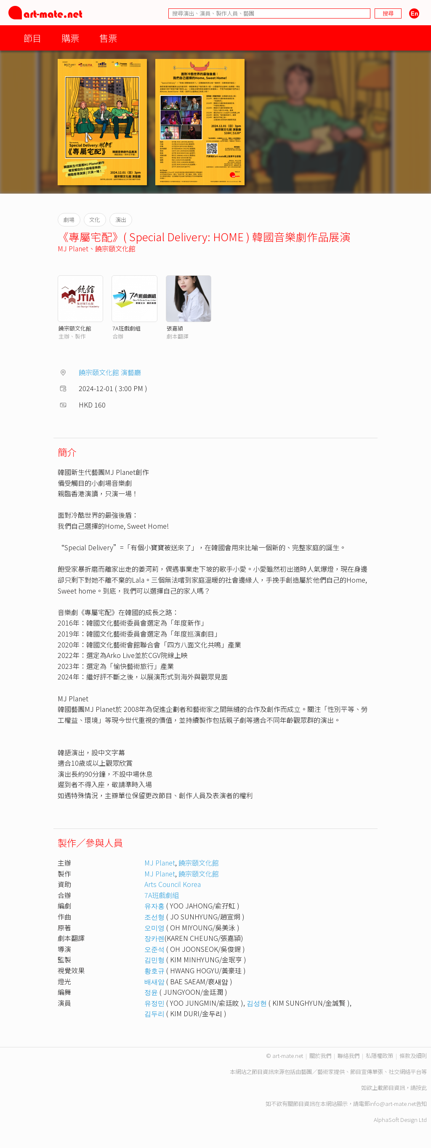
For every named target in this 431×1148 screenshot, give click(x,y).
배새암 (154, 981)
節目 (32, 37)
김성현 (257, 1003)
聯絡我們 (348, 1056)
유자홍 (154, 905)
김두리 (154, 1013)
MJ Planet (73, 248)
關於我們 (320, 1056)
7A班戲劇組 (126, 328)
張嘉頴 (175, 328)
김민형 (154, 959)
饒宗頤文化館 (115, 248)
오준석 (154, 949)
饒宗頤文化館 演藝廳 (110, 372)
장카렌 (154, 938)
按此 (421, 1088)
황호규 (154, 970)
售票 (108, 37)
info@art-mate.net (393, 1104)
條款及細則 (413, 1056)
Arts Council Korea (172, 884)
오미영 (154, 927)
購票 (70, 37)
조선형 (154, 916)
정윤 (151, 992)
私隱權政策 (379, 1056)
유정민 (154, 1003)
